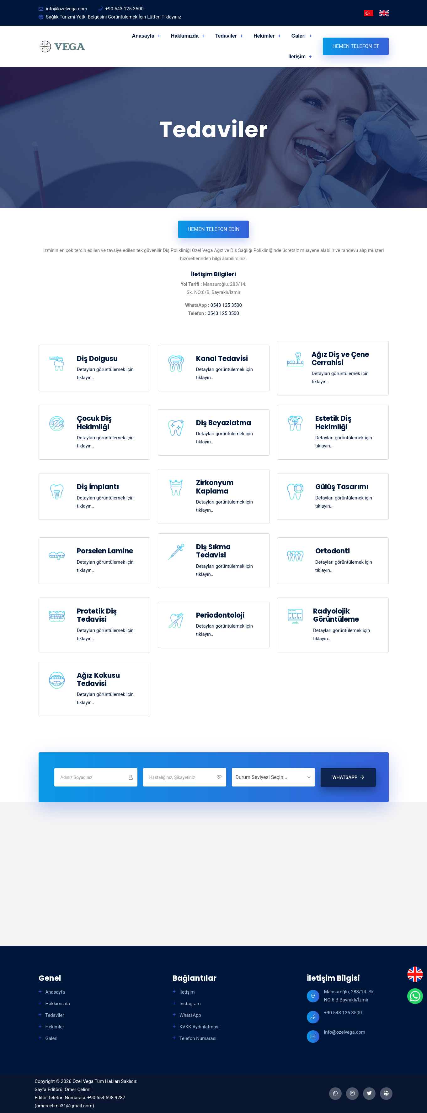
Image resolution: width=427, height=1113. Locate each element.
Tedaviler (226, 36)
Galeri (298, 36)
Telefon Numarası (197, 1038)
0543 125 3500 (226, 305)
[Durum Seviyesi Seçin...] (273, 777)
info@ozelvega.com (345, 1032)
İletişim (297, 56)
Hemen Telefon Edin (214, 229)
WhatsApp (348, 777)
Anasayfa (143, 36)
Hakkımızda (185, 36)
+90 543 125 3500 (343, 1013)
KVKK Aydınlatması (199, 1027)
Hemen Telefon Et (355, 46)
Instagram (189, 1003)
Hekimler (264, 36)
